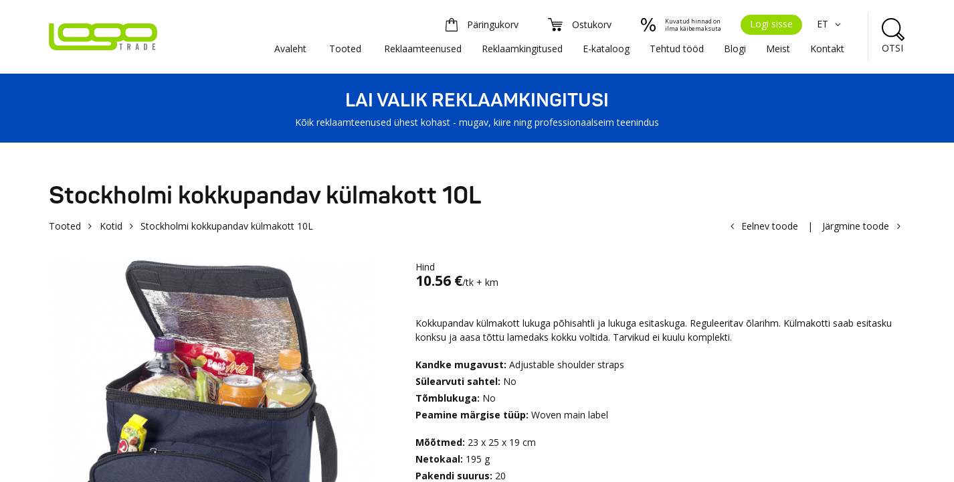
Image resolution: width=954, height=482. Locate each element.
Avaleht (290, 48)
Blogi (735, 48)
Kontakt (827, 48)
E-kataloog (606, 48)
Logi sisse (771, 23)
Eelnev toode (769, 226)
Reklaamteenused (423, 48)
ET (830, 23)
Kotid (111, 226)
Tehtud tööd (677, 48)
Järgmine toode (855, 226)
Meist (778, 48)
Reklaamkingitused (522, 48)
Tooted (345, 48)
